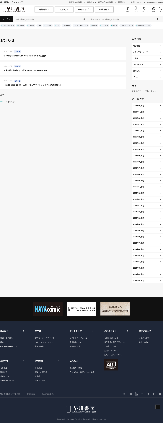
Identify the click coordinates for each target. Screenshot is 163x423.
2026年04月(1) (138, 112)
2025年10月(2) (138, 149)
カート (161, 11)
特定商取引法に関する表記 (10, 394)
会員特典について (77, 342)
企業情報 (4, 361)
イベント (136, 77)
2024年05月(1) (138, 255)
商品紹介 (4, 331)
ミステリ (48, 25)
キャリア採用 (40, 380)
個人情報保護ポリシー (49, 394)
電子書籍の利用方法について (115, 342)
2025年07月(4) (138, 168)
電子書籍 (136, 46)
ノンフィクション (81, 25)
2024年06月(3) (138, 249)
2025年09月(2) (138, 156)
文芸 (57, 25)
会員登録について (111, 338)
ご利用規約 (31, 394)
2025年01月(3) (138, 206)
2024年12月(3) (138, 212)
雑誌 (2, 342)
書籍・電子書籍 (6, 338)
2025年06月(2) (138, 174)
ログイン (135, 11)
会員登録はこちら (144, 25)
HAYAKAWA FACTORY (9, 346)
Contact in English (155, 2)
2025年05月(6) (138, 181)
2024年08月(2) (138, 237)
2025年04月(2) (138, 187)
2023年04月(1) (138, 280)
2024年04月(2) (138, 262)
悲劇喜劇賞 (39, 346)
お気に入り (144, 11)
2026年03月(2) (138, 118)
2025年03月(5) (138, 193)
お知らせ (136, 71)
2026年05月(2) (138, 106)
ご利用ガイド (110, 331)
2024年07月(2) (138, 243)
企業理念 (38, 368)
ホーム (2, 102)
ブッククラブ (138, 65)
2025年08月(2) (138, 162)
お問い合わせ (136, 2)
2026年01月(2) (138, 131)
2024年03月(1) (138, 268)
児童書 (94, 25)
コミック (105, 25)
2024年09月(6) (138, 231)
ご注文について (110, 346)
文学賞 (135, 58)
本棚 (153, 11)
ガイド (127, 11)
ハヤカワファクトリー (141, 52)
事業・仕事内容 (41, 372)
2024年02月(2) (138, 274)
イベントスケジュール (78, 338)
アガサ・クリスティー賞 (44, 338)
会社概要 (3, 368)
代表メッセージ (6, 376)
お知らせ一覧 (75, 346)
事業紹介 (3, 372)
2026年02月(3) (138, 124)
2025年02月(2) (138, 199)
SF (40, 25)
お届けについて (110, 351)
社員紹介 (38, 376)
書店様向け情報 (75, 2)
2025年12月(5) (138, 137)
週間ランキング (127, 25)
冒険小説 (67, 25)
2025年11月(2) (138, 143)
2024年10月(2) (138, 224)
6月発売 (31, 25)
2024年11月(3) (138, 218)
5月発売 (21, 25)
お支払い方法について (113, 355)
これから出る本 (8, 25)
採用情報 (121, 2)
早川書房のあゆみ (7, 380)
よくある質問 (144, 338)
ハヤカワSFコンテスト (44, 342)
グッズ (114, 25)
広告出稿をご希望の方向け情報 (100, 2)
